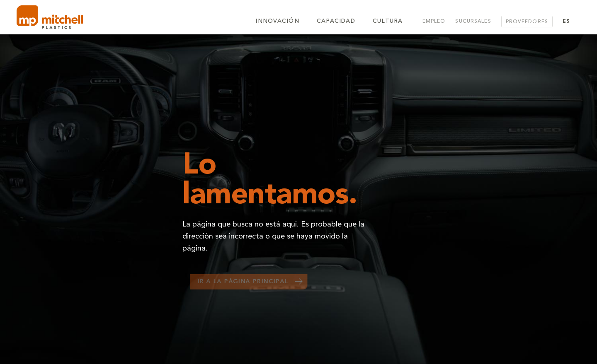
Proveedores (527, 21)
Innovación (277, 21)
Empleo (434, 21)
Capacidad (336, 21)
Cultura (388, 21)
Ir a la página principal (246, 282)
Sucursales (473, 21)
